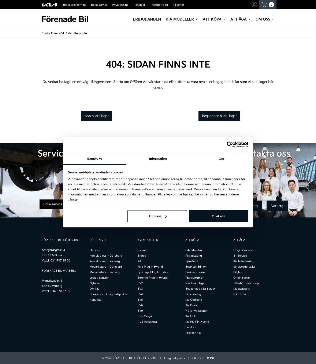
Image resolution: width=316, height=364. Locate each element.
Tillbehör (178, 5)
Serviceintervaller (244, 267)
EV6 (140, 305)
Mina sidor (254, 4)
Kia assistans (241, 289)
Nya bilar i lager (97, 115)
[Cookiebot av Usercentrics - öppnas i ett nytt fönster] (229, 144)
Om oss (263, 19)
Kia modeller (180, 19)
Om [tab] (221, 158)
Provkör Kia (193, 333)
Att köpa (212, 19)
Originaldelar (241, 278)
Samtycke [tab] (94, 158)
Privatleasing (120, 5)
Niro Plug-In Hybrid (150, 267)
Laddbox (191, 327)
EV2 (140, 283)
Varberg (277, 205)
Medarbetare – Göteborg (106, 267)
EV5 (140, 300)
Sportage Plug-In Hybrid (153, 272)
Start (45, 33)
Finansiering (193, 294)
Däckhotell (240, 294)
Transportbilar (159, 5)
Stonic (142, 255)
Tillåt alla (218, 216)
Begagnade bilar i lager (219, 115)
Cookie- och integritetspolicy (108, 294)
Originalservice (242, 250)
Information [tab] (158, 158)
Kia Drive (191, 305)
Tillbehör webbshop (246, 283)
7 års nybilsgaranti (197, 311)
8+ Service (240, 255)
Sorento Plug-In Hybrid (153, 278)
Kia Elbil (190, 316)
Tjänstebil (139, 5)
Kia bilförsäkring (243, 261)
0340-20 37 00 (60, 291)
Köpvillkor (96, 300)
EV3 (140, 289)
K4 (139, 261)
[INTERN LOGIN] (203, 358)
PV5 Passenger (147, 322)
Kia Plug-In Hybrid (197, 322)
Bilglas (237, 272)
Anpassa (157, 216)
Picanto (143, 250)
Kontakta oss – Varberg (105, 261)
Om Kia (94, 289)
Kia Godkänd (193, 300)
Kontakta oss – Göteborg (106, 255)
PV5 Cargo (145, 316)
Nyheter (95, 283)
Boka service (99, 5)
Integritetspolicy (174, 358)
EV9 (140, 311)
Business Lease (195, 272)
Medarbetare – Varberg (105, 272)
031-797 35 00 (60, 260)
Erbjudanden (147, 19)
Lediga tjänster (99, 278)
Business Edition (196, 267)
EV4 (140, 294)
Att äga (238, 19)
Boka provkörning (74, 5)
